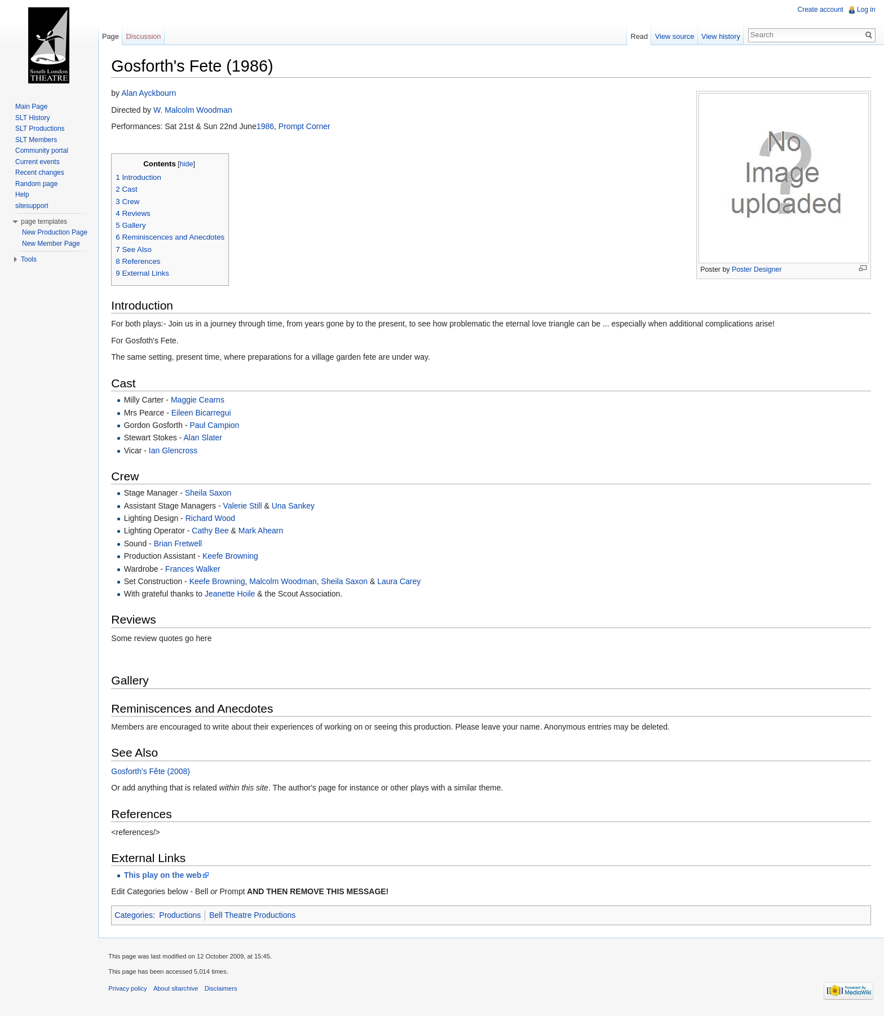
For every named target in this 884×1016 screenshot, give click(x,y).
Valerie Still (244, 505)
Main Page (31, 107)
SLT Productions (40, 128)
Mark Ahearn (263, 531)
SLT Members (36, 140)
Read (638, 36)
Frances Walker (195, 568)
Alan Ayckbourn (150, 93)
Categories (136, 915)
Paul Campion (216, 425)
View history (720, 36)
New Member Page (51, 244)
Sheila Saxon (210, 493)
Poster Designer (756, 270)
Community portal (41, 150)
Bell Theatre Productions (254, 915)
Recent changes (39, 172)
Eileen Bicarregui (203, 412)
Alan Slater (204, 438)
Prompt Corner (307, 126)
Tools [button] (29, 259)
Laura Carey (401, 581)
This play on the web (165, 875)
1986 (267, 126)
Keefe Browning (232, 556)
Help (22, 194)
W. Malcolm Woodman (195, 109)
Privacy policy (130, 990)
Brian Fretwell (180, 543)
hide (188, 164)
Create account (820, 10)
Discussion (144, 36)
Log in (865, 10)
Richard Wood (212, 518)
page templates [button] (44, 222)
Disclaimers (222, 990)
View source (674, 36)
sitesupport (31, 206)
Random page (36, 184)
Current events (37, 162)
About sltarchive (178, 990)
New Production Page (54, 232)
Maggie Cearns (200, 400)
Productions (182, 915)
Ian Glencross (175, 450)
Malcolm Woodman (285, 581)
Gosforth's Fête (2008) (152, 771)
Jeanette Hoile (232, 594)
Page (111, 36)
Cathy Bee (212, 531)
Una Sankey (294, 505)
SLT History (32, 118)
